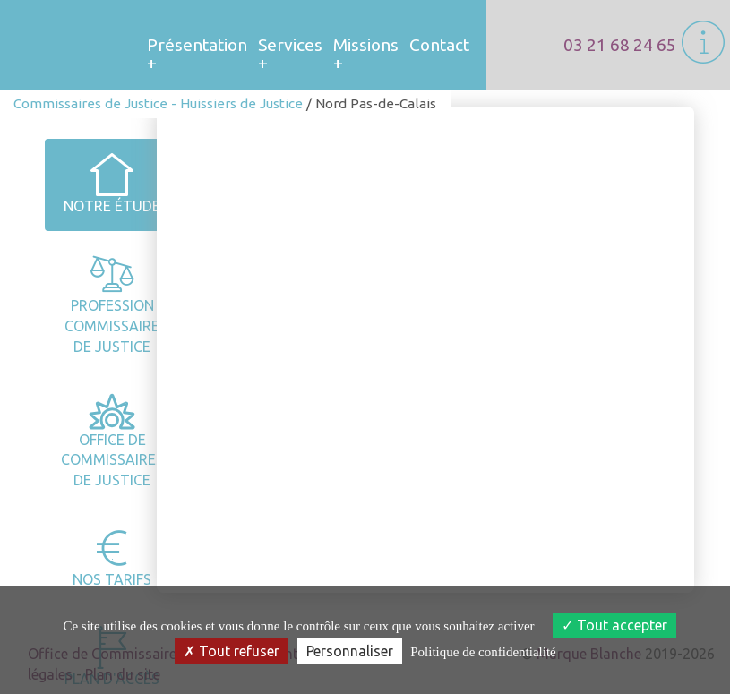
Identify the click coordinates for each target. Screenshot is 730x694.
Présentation (197, 49)
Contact (439, 45)
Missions (366, 49)
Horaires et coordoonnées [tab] (338, 551)
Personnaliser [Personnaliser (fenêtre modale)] (349, 651)
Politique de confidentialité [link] (482, 652)
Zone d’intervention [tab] (524, 551)
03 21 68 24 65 (619, 45)
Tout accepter (614, 625)
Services (290, 49)
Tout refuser (231, 651)
